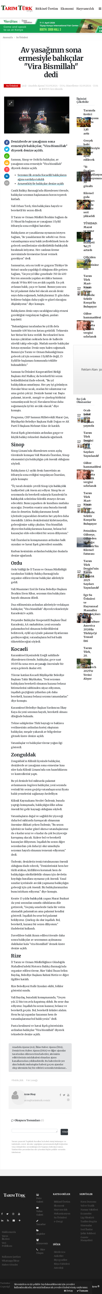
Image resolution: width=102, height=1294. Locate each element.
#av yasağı (32, 1080)
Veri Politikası (7, 1244)
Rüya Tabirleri (62, 1263)
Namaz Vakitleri (89, 1209)
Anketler (59, 1255)
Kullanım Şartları (11, 1256)
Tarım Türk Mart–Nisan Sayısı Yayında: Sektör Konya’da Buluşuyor (90, 291)
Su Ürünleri (22, 37)
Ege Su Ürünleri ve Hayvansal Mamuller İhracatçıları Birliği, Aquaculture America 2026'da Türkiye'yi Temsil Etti (91, 618)
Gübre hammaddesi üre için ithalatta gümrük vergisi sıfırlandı (92, 325)
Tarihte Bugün (88, 1221)
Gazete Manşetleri (86, 1239)
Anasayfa (8, 37)
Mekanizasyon (62, 1213)
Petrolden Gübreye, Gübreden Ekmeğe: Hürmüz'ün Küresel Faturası (91, 542)
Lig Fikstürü (87, 1217)
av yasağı (41, 663)
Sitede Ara (59, 1251)
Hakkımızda (9, 1232)
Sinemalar (86, 1225)
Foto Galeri (39, 1198)
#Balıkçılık (17, 1080)
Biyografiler (61, 1259)
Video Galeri (39, 1211)
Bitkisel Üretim (46, 9)
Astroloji (58, 1267)
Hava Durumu (88, 1201)
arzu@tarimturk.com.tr (37, 1100)
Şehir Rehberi (88, 1233)
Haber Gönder (10, 1264)
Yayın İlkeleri (6, 1237)
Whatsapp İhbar (10, 1260)
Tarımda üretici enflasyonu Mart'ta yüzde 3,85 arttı (91, 122)
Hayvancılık (85, 9)
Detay (68, 1290)
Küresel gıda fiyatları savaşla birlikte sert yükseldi (89, 205)
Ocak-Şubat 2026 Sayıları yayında (88, 418)
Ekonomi (67, 9)
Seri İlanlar (86, 1229)
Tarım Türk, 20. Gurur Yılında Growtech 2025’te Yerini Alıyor (89, 663)
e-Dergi (58, 1221)
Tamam (82, 1290)
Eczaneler (86, 1213)
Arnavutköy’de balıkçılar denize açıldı (41, 183)
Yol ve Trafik (87, 1205)
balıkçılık (61, 245)
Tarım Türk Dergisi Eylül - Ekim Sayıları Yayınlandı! (91, 444)
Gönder (65, 1132)
